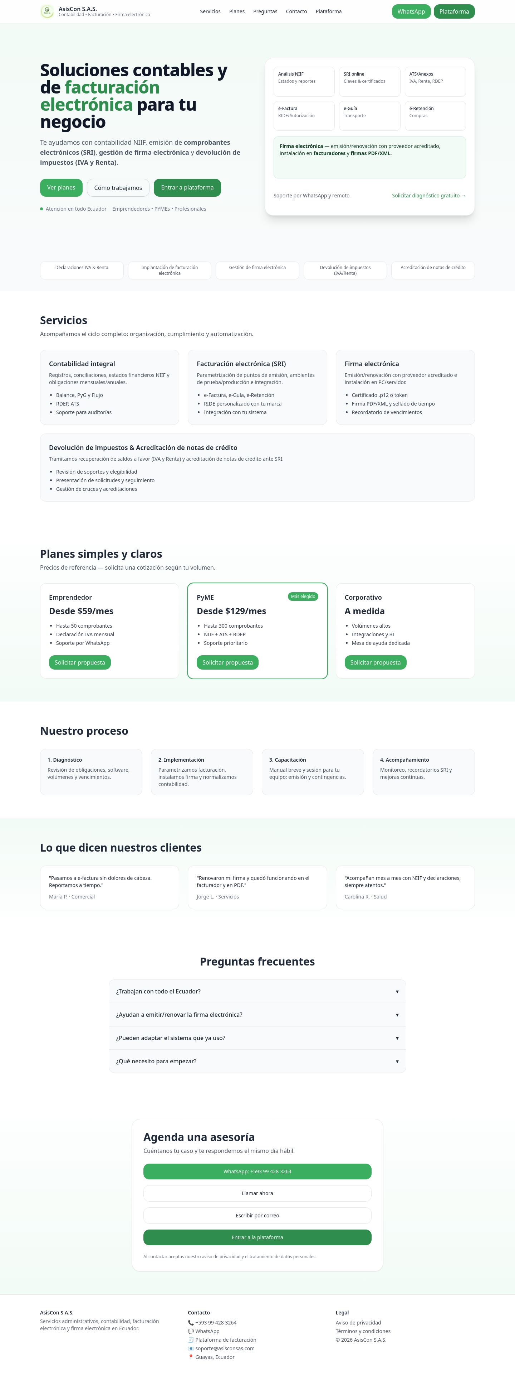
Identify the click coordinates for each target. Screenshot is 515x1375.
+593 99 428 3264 (215, 1322)
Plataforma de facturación (225, 1339)
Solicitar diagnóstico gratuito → (429, 195)
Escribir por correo (257, 1215)
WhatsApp (411, 11)
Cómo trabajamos (118, 188)
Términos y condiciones (363, 1331)
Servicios (210, 11)
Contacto (296, 11)
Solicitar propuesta (80, 662)
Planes (237, 11)
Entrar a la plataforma (257, 1237)
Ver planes (61, 187)
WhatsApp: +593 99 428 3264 (257, 1171)
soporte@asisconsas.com (225, 1348)
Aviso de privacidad (358, 1322)
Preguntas (265, 11)
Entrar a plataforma (187, 187)
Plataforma (329, 11)
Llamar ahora (257, 1193)
